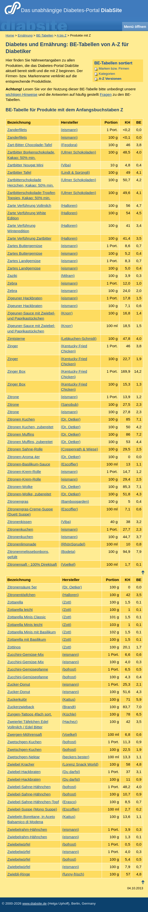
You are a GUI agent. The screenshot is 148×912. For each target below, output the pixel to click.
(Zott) (66, 602)
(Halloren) (69, 205)
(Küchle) (69, 714)
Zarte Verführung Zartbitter (29, 238)
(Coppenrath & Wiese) (79, 449)
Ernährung (25, 35)
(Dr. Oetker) (70, 419)
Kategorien (107, 74)
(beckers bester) (75, 757)
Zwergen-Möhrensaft (24, 734)
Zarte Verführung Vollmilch (29, 205)
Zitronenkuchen (20, 529)
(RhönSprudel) (73, 544)
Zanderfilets (17, 130)
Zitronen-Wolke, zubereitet (29, 494)
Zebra (12, 283)
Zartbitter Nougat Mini (25, 165)
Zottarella (15, 602)
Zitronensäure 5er (22, 587)
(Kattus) (68, 699)
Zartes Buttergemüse (24, 246)
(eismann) (69, 130)
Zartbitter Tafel (19, 172)
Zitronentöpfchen (21, 595)
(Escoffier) (69, 464)
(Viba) (66, 165)
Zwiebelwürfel (18, 844)
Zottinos (14, 647)
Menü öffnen (135, 26)
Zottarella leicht (20, 609)
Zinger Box (16, 371)
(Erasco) (69, 802)
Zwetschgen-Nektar (23, 757)
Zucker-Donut (18, 684)
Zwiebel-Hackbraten (24, 772)
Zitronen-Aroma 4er (23, 457)
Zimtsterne (16, 338)
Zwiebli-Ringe (18, 874)
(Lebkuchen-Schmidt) (78, 338)
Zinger (12, 346)
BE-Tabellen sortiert (113, 63)
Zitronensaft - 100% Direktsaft (32, 564)
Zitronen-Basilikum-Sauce (28, 464)
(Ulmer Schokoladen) (78, 152)
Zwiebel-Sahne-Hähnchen (29, 787)
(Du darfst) (71, 772)
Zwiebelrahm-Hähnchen (27, 829)
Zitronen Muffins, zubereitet (30, 442)
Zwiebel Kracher (20, 764)
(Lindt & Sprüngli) (75, 172)
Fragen (106, 94)
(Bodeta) (68, 551)
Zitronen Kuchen (21, 419)
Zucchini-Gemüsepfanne (27, 669)
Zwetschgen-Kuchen (24, 742)
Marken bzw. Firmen (114, 68)
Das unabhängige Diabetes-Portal (71, 10)
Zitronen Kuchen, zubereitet (30, 427)
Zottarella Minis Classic (26, 617)
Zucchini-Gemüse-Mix (25, 654)
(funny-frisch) (73, 874)
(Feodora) (69, 145)
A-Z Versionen (110, 78)
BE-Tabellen (44, 35)
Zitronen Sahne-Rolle (25, 449)
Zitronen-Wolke (20, 487)
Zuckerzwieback (20, 707)
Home (10, 35)
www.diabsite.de (34, 903)
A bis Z (61, 35)
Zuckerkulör (17, 699)
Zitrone (13, 397)
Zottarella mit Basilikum (26, 639)
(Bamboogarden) (75, 501)
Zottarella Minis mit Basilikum (31, 632)
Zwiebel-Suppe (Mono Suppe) (32, 809)
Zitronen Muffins (20, 434)
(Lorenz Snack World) (80, 764)
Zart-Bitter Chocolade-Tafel (29, 145)
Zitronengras (17, 501)
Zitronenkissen (19, 522)
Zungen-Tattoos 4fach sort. (29, 714)
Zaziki (12, 275)
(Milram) (68, 275)
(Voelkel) (68, 564)
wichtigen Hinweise (21, 94)
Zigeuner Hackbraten (24, 298)
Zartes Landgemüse (24, 261)
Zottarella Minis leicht (25, 624)
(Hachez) (70, 721)
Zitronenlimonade (21, 544)
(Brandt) (69, 707)
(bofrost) (69, 669)
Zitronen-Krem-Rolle (24, 471)
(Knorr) (66, 313)
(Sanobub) (69, 404)
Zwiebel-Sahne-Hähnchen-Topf (33, 802)
